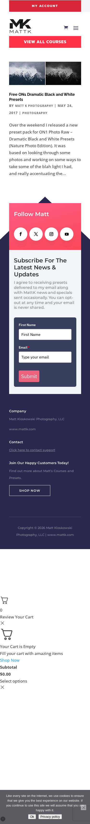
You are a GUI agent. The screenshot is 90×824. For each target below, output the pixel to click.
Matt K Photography (34, 106)
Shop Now (29, 490)
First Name (27, 325)
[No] (83, 807)
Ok (32, 816)
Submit (29, 376)
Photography (34, 113)
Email (24, 347)
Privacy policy (50, 816)
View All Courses (45, 41)
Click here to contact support (32, 450)
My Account (45, 5)
